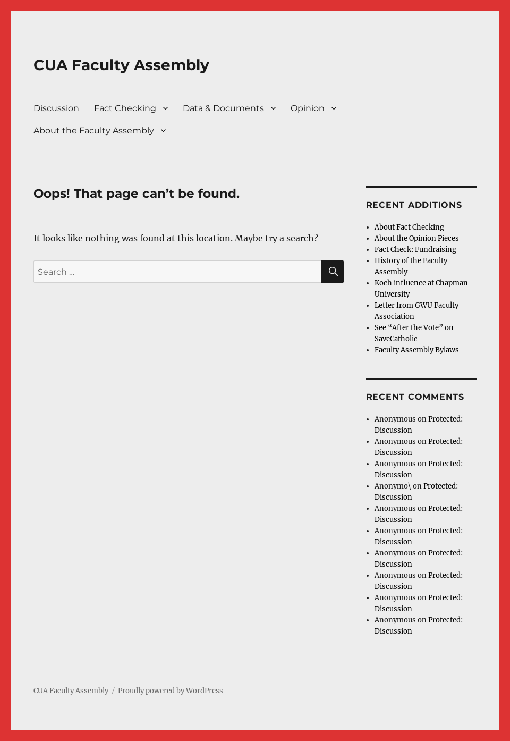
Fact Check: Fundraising (415, 249)
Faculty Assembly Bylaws (417, 350)
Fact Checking (125, 108)
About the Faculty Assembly (93, 130)
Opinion (308, 108)
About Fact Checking (409, 227)
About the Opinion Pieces (417, 238)
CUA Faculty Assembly (121, 65)
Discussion (56, 108)
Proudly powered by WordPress (170, 690)
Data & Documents (223, 108)
